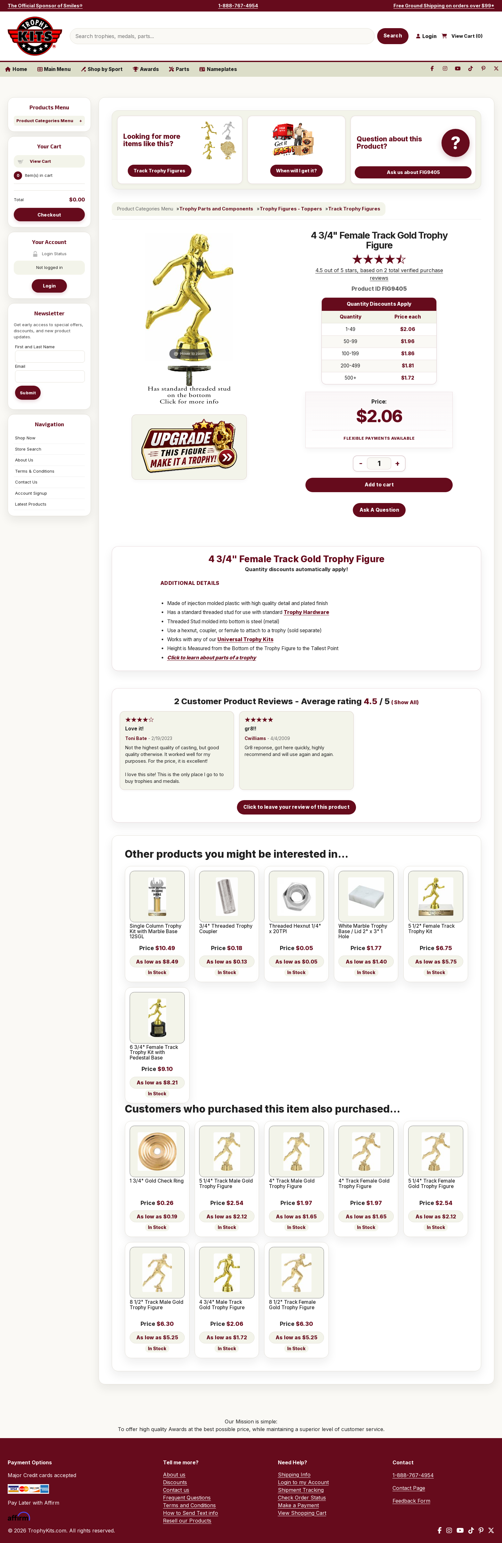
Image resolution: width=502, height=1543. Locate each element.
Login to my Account (303, 1482)
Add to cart (379, 485)
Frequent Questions (187, 1497)
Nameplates (218, 69)
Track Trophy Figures (354, 209)
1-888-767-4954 (238, 5)
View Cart (40, 161)
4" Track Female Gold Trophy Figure (364, 1183)
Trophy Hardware (306, 612)
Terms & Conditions (34, 471)
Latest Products (30, 504)
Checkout (49, 214)
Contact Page (409, 1488)
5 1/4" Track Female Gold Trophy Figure (431, 1183)
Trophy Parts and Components (216, 209)
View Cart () (467, 36)
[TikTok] (471, 1530)
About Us (24, 459)
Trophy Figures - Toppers (291, 209)
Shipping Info (294, 1474)
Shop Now (25, 437)
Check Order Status (302, 1497)
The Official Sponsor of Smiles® (45, 5)
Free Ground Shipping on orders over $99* (443, 5)
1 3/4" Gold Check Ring (157, 1181)
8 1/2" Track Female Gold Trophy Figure (292, 1305)
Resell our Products (187, 1520)
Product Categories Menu (44, 120)
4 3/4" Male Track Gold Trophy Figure (222, 1305)
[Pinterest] (481, 1530)
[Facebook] (440, 1530)
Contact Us (26, 481)
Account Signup (31, 493)
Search (393, 36)
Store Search (28, 449)
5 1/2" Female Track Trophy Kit (431, 929)
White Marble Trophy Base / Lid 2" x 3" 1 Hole (362, 931)
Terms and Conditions (189, 1505)
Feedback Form (411, 1501)
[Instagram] (449, 1530)
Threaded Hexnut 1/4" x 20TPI (295, 929)
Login (49, 285)
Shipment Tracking (301, 1490)
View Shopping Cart (302, 1513)
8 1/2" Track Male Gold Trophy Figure (156, 1305)
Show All (405, 702)
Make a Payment (298, 1505)
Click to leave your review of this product (296, 807)
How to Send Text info (190, 1513)
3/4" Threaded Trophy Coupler (226, 929)
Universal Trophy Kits (245, 639)
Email (20, 366)
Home (16, 69)
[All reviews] (379, 262)
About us (174, 1474)
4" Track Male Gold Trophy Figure (292, 1183)
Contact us (176, 1490)
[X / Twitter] (491, 1530)
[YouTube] (460, 1530)
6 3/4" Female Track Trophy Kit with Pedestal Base (154, 1052)
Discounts (175, 1482)
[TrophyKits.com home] (35, 36)
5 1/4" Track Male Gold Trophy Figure (226, 1183)
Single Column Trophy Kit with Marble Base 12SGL (156, 931)
